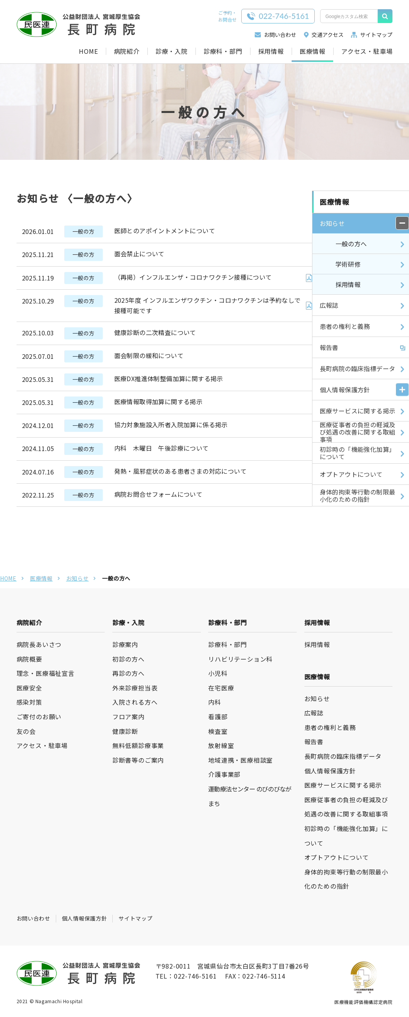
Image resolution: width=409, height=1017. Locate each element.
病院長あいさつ (39, 644)
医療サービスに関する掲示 (343, 785)
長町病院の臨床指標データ (343, 756)
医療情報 (313, 51)
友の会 (26, 731)
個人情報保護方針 (330, 770)
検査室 (217, 731)
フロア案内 (128, 716)
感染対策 (29, 702)
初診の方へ (128, 659)
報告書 (314, 741)
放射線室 (221, 745)
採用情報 (271, 51)
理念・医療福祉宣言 (46, 673)
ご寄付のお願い (39, 716)
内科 (214, 702)
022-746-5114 (263, 976)
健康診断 (125, 731)
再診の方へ (128, 673)
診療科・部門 (223, 51)
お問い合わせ (275, 34)
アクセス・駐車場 (366, 51)
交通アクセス (324, 34)
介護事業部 (224, 774)
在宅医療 (221, 687)
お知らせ (77, 578)
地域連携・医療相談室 (240, 760)
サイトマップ (371, 34)
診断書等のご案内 (138, 760)
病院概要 (29, 659)
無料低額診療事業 (138, 745)
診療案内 (125, 644)
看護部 (217, 716)
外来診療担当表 (135, 687)
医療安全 (29, 687)
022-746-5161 (195, 976)
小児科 (217, 673)
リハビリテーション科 (240, 659)
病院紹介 (127, 51)
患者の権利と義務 (330, 727)
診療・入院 (171, 51)
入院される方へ (135, 702)
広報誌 (314, 712)
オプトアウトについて (336, 857)
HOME (88, 51)
